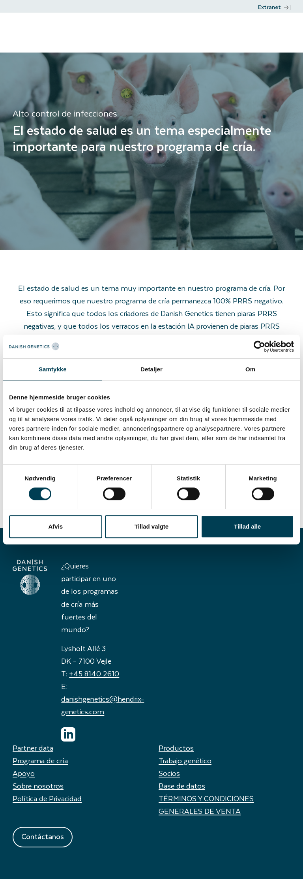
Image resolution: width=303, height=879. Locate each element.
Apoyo (24, 773)
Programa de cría (40, 760)
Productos (176, 747)
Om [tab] (250, 369)
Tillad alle (247, 526)
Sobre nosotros (38, 785)
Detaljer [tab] (151, 369)
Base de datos (182, 785)
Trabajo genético (185, 760)
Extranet (274, 6)
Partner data (33, 747)
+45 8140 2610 (94, 673)
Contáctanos (42, 836)
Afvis (55, 526)
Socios (169, 773)
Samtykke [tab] (53, 369)
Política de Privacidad (47, 798)
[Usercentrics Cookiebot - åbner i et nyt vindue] (259, 346)
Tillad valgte (151, 526)
